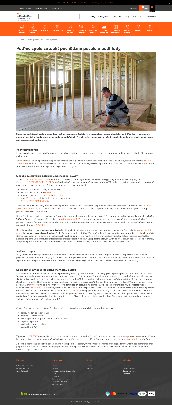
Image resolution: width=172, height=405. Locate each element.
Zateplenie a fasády (81, 29)
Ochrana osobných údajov (61, 379)
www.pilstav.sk (130, 339)
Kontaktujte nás (57, 384)
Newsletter (126, 374)
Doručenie (55, 376)
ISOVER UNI (50, 192)
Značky (89, 366)
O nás (54, 374)
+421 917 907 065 (22, 368)
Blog (127, 16)
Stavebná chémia (33, 29)
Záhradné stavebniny (115, 29)
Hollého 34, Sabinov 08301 (25, 366)
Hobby (150, 28)
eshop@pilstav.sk (22, 371)
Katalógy (55, 368)
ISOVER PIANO (38, 287)
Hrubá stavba (22, 29)
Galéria (135, 16)
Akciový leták (103, 16)
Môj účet (126, 366)
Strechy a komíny (69, 29)
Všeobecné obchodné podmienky (63, 371)
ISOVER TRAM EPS (43, 195)
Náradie (44, 28)
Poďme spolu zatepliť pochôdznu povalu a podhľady (39, 39)
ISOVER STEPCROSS (33, 179)
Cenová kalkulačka (148, 16)
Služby (92, 16)
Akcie (113, 16)
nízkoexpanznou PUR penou (74, 219)
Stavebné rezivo (93, 29)
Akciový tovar (92, 368)
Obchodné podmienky (59, 381)
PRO (120, 16)
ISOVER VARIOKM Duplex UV (35, 200)
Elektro (138, 28)
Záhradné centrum (127, 29)
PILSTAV (34, 336)
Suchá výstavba (104, 29)
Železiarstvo (57, 28)
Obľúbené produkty (129, 371)
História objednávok (130, 368)
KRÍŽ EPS (58, 195)
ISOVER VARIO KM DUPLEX (40, 182)
